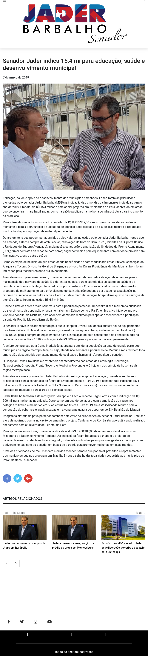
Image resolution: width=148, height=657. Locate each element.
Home (19, 635)
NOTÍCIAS (39, 635)
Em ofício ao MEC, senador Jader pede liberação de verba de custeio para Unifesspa (123, 548)
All (6, 514)
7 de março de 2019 (16, 77)
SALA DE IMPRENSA (89, 635)
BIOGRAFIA (60, 635)
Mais (139, 514)
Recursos (19, 514)
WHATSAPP (117, 635)
